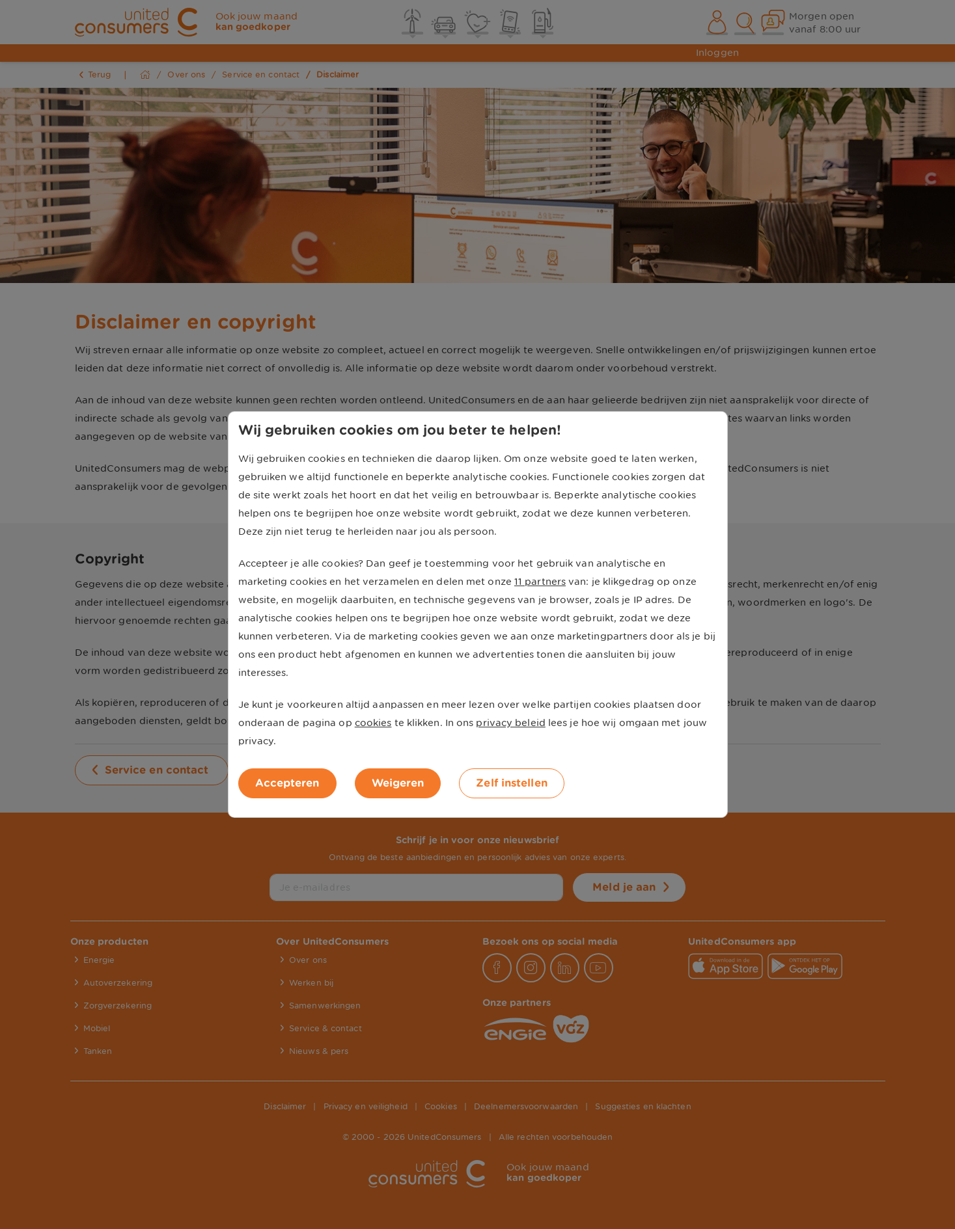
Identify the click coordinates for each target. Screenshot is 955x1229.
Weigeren (398, 783)
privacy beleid (510, 723)
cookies (373, 723)
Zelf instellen (511, 783)
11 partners (540, 581)
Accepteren (287, 783)
